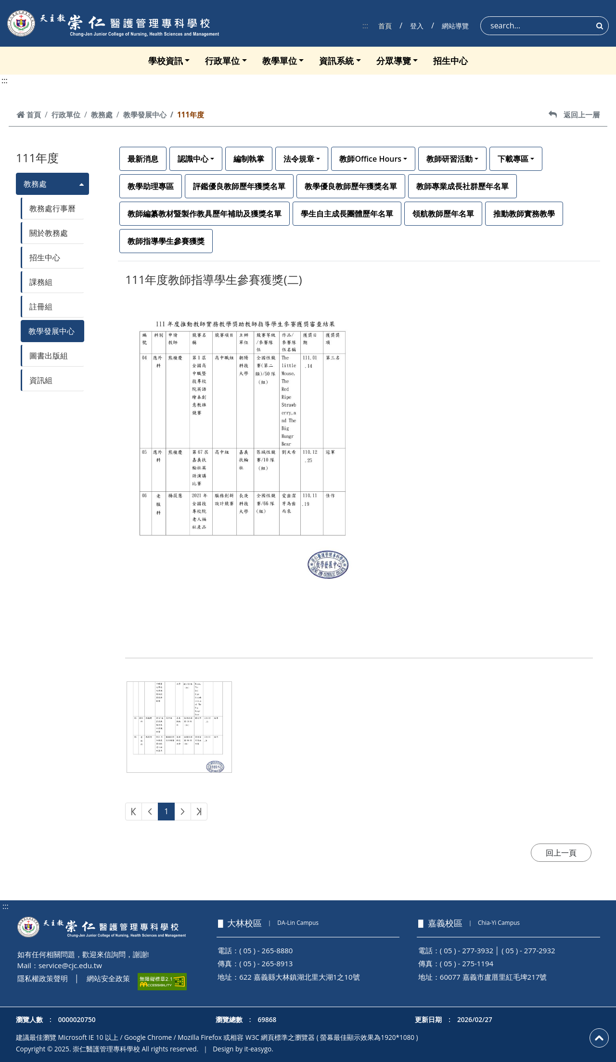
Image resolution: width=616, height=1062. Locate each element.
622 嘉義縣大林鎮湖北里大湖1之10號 (299, 977)
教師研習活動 (449, 159)
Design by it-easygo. (243, 1048)
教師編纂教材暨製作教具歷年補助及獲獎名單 (205, 213)
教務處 (102, 114)
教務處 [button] (35, 184)
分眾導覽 (393, 60)
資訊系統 (336, 60)
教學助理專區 (151, 186)
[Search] (544, 25)
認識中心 (193, 159)
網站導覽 (455, 25)
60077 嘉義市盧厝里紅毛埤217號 (493, 977)
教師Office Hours (370, 159)
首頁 (385, 25)
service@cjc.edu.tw (70, 965)
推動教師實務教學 (524, 213)
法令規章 (298, 159)
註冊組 (40, 306)
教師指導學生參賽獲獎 (166, 241)
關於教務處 (48, 233)
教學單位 (279, 60)
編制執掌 (248, 159)
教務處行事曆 (52, 208)
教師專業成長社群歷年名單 (462, 186)
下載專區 (513, 159)
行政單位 (222, 60)
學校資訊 (165, 60)
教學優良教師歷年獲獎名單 (351, 186)
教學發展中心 (145, 114)
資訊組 (40, 380)
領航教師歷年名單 (443, 213)
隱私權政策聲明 (42, 978)
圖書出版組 (48, 355)
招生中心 (450, 60)
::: (365, 25)
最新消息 (143, 159)
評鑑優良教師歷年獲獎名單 (239, 186)
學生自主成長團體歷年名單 (347, 213)
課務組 (40, 282)
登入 (417, 25)
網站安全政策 (108, 978)
